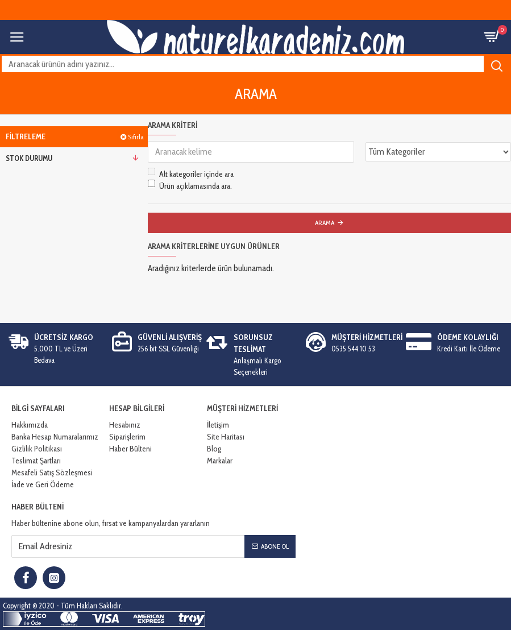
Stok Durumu (29, 158)
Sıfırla (136, 136)
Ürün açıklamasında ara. (190, 185)
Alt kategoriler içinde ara (191, 173)
